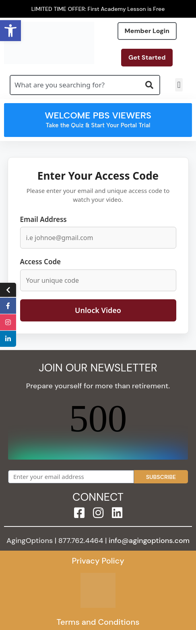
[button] (179, 84)
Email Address (43, 219)
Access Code (40, 261)
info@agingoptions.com (149, 540)
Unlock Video (98, 310)
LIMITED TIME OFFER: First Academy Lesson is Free (98, 9)
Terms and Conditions (97, 622)
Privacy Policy (98, 561)
